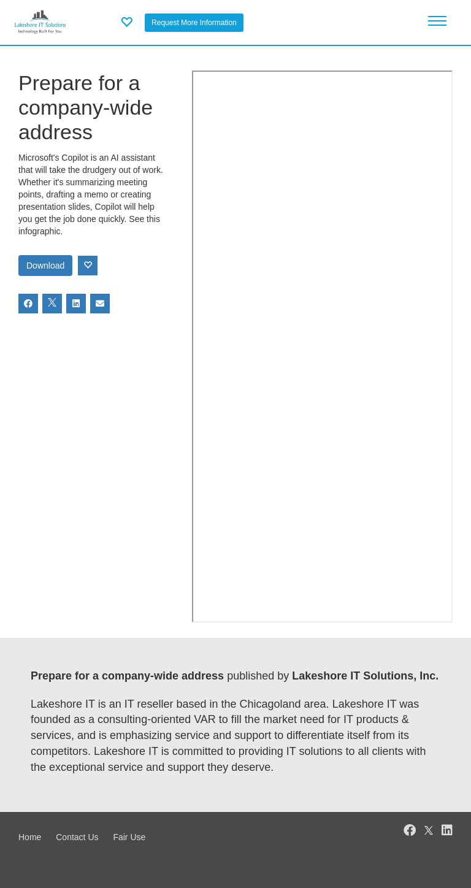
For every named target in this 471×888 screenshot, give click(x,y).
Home (29, 837)
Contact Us (77, 837)
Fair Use (129, 837)
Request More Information (194, 22)
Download (45, 265)
